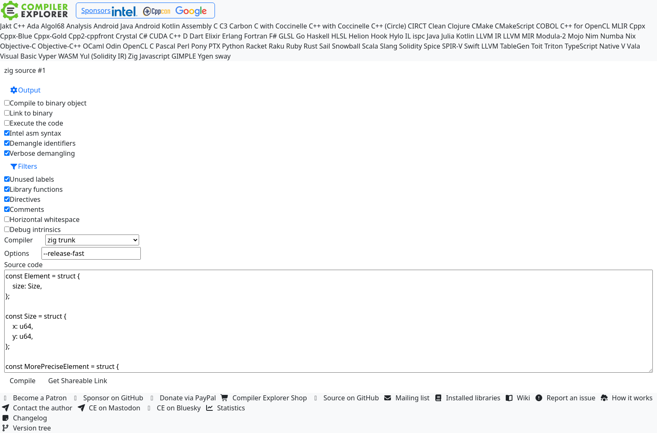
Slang (389, 46)
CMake (482, 26)
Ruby (294, 46)
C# (143, 36)
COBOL (547, 26)
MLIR (619, 26)
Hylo (396, 36)
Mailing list (408, 397)
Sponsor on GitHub (108, 397)
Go (300, 36)
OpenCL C (138, 46)
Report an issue (566, 397)
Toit (537, 46)
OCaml (93, 46)
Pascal (165, 46)
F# (273, 36)
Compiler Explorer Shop (265, 397)
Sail (324, 46)
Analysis (79, 26)
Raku (276, 46)
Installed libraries (468, 397)
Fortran (256, 36)
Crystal (126, 36)
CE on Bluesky (174, 407)
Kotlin (465, 36)
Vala (633, 46)
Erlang (232, 36)
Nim (591, 36)
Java (433, 36)
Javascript (155, 56)
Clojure (458, 26)
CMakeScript (514, 26)
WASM (68, 56)
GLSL (286, 36)
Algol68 (53, 26)
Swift (472, 46)
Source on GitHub (346, 397)
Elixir (212, 36)
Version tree (27, 428)
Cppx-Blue (16, 36)
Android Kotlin (157, 26)
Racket (256, 46)
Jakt (6, 26)
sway (222, 56)
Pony (199, 46)
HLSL (339, 36)
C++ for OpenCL (585, 26)
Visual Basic (18, 56)
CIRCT (417, 26)
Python (233, 46)
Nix (630, 36)
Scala (370, 46)
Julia (448, 36)
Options (16, 253)
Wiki (519, 397)
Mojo (576, 36)
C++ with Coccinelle (339, 26)
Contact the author (38, 407)
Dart (196, 36)
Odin (113, 46)
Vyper (48, 56)
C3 (224, 26)
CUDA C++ (165, 36)
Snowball (346, 46)
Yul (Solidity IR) (103, 56)
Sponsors (96, 10)
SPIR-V (452, 46)
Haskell (318, 36)
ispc (419, 36)
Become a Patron (35, 397)
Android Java (113, 26)
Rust (310, 46)
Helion (359, 36)
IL (408, 36)
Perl (183, 46)
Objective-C (18, 46)
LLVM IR (488, 36)
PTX (214, 46)
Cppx (637, 26)
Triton (553, 46)
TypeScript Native (592, 46)
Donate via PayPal (183, 397)
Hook (379, 36)
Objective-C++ (59, 46)
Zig (133, 56)
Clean (437, 26)
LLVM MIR (519, 36)
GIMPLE (183, 56)
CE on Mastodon (110, 407)
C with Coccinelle (280, 26)
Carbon (240, 26)
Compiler (18, 240)
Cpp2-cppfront (91, 36)
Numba (611, 36)
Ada (33, 26)
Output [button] (25, 90)
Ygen (205, 56)
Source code (23, 264)
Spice (432, 46)
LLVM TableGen (505, 46)
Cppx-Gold (50, 36)
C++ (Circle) (388, 26)
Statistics (226, 407)
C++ (19, 26)
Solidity (410, 46)
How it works (627, 397)
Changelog (25, 418)
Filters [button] (23, 166)
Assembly (197, 26)
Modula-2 (551, 36)
